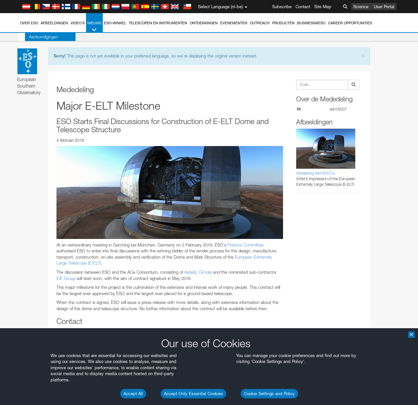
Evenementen (233, 23)
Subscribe (282, 6)
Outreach (260, 23)
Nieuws (94, 27)
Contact (303, 6)
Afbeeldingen (54, 23)
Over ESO (29, 23)
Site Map (322, 6)
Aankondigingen (37, 36)
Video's (78, 23)
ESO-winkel (115, 23)
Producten (283, 23)
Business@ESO (311, 23)
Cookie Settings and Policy (269, 393)
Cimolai (204, 272)
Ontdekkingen (204, 23)
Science (360, 6)
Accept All (133, 393)
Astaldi (190, 272)
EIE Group (66, 278)
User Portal (384, 6)
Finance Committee (246, 244)
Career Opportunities (350, 23)
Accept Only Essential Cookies (193, 393)
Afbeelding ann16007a (315, 173)
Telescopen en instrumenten (158, 23)
